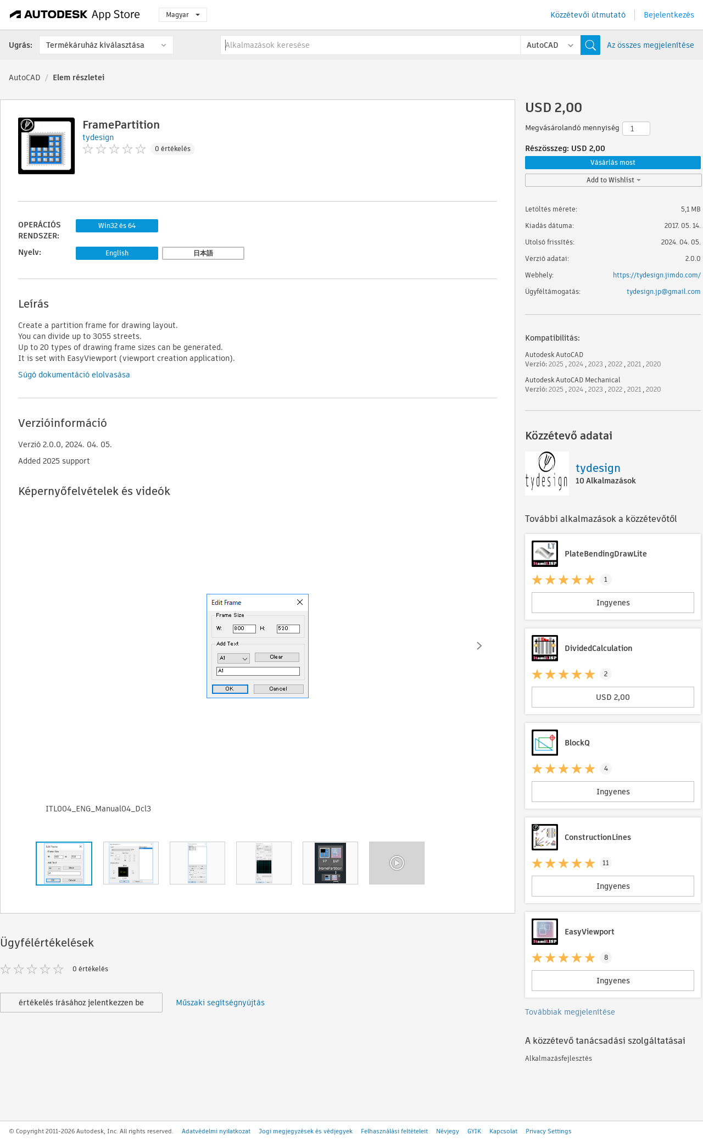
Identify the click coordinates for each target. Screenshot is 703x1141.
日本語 (203, 253)
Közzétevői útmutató (588, 14)
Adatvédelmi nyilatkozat (216, 1131)
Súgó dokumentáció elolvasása (74, 374)
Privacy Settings (549, 1131)
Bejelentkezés (669, 14)
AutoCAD (25, 77)
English (117, 253)
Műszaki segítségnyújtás (220, 1002)
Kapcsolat (503, 1131)
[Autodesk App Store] (75, 15)
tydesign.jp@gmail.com (664, 291)
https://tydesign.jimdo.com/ (657, 275)
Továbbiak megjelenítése (570, 1011)
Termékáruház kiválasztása (95, 45)
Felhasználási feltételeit (394, 1131)
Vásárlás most (612, 162)
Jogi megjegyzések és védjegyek (306, 1131)
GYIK (474, 1131)
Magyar (183, 14)
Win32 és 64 (117, 225)
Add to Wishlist (614, 180)
